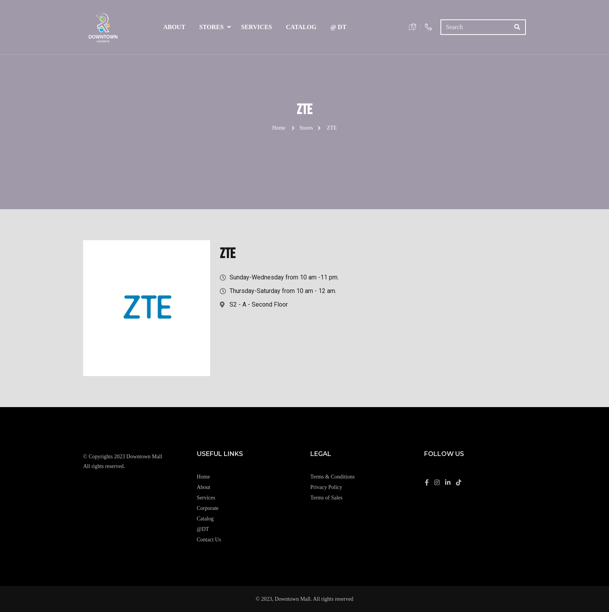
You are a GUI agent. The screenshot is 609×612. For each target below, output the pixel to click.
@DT (203, 529)
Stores (211, 27)
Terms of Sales (326, 498)
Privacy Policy (326, 487)
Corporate (208, 508)
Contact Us (209, 540)
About (174, 27)
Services (256, 27)
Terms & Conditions (332, 477)
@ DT (338, 27)
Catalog (301, 27)
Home (278, 128)
